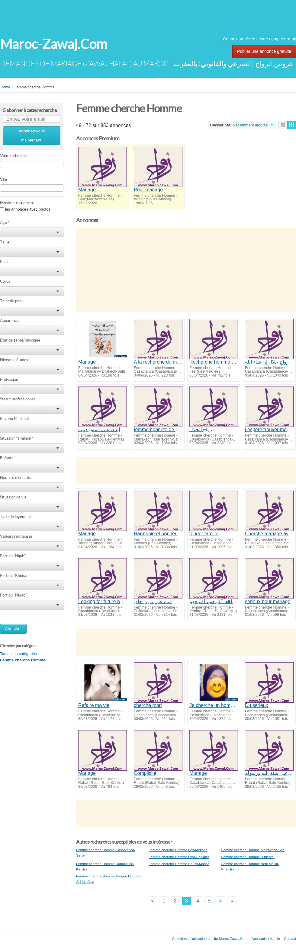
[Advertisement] (148, 16)
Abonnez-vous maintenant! (32, 135)
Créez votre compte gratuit (271, 39)
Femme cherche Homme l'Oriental (247, 857)
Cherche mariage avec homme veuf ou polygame (269, 533)
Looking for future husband (102, 601)
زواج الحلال (200, 429)
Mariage (87, 189)
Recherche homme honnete (213, 361)
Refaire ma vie (93, 705)
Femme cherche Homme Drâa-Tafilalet (179, 857)
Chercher (13, 628)
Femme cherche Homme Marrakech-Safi (252, 850)
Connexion (233, 39)
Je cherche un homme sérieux (213, 705)
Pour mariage (148, 189)
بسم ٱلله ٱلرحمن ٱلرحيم (213, 601)
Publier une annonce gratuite (264, 51)
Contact (290, 938)
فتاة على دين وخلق (153, 601)
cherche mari (148, 705)
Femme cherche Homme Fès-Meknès (178, 850)
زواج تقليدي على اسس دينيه (102, 429)
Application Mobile (266, 938)
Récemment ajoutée (250, 125)
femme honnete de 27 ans (158, 429)
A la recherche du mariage (158, 361)
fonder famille (203, 533)
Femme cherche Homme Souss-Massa (179, 864)
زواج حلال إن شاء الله (267, 361)
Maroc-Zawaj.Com (53, 44)
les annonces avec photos (27, 209)
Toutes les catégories (18, 653)
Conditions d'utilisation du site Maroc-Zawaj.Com (209, 938)
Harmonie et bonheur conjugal (158, 533)
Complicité (145, 773)
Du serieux (256, 705)
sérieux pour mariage (267, 601)
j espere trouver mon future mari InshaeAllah (269, 429)
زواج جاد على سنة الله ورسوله (269, 773)
